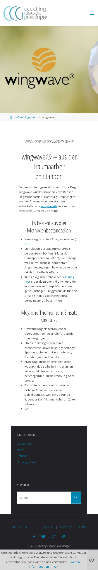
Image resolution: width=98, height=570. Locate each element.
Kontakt (66, 527)
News (20, 450)
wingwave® (49, 206)
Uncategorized (27, 462)
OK (56, 566)
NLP (27, 244)
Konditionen (43, 527)
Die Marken (25, 444)
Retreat (22, 456)
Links (83, 527)
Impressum (18, 527)
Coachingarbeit (26, 117)
